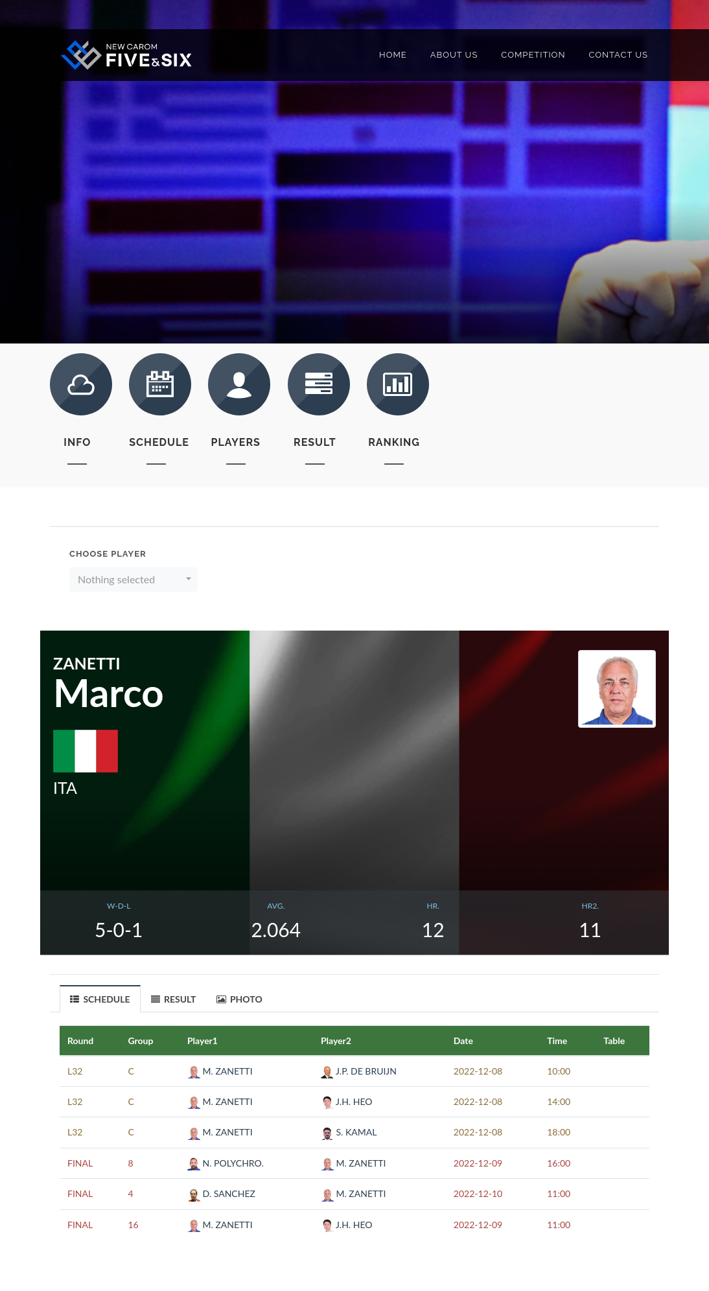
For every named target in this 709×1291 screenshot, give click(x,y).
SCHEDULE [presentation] (100, 999)
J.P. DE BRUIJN (359, 1070)
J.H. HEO (347, 1101)
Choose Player (107, 554)
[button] (133, 579)
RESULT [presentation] (173, 999)
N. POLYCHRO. (225, 1163)
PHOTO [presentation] (239, 999)
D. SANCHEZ (221, 1193)
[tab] (100, 998)
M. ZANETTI (220, 1070)
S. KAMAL (349, 1131)
